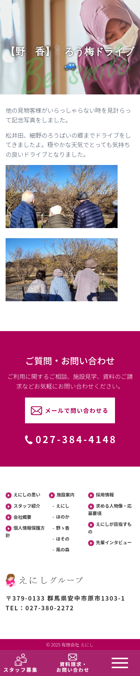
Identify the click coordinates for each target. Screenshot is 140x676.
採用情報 (101, 494)
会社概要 (18, 517)
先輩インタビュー (110, 542)
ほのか (62, 516)
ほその (62, 538)
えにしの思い (23, 494)
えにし (62, 505)
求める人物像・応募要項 (110, 509)
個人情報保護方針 (25, 531)
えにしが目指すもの (110, 528)
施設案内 (62, 494)
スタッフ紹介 (23, 506)
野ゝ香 (62, 527)
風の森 (62, 549)
